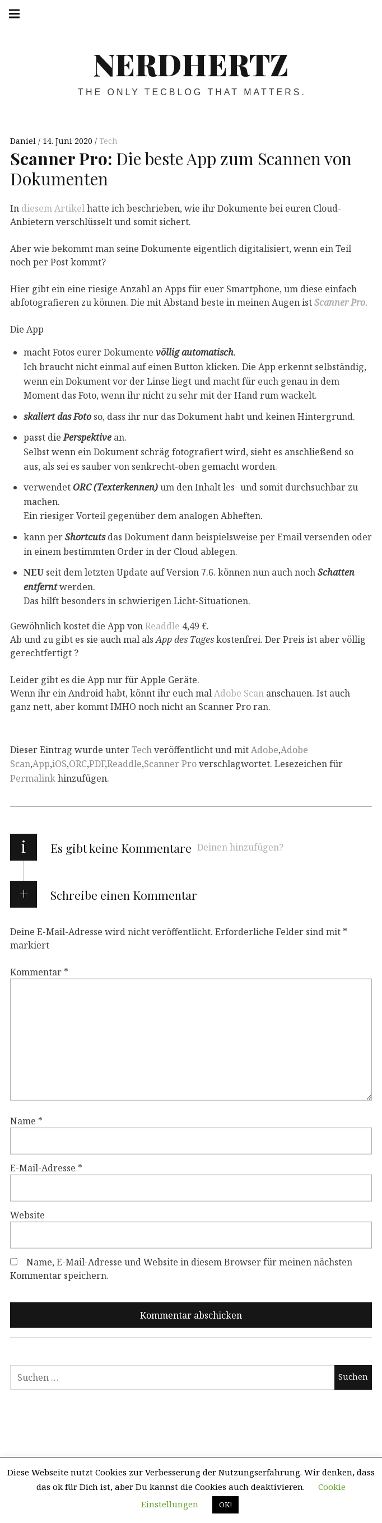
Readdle (162, 626)
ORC (78, 764)
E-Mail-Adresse (46, 1167)
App (41, 764)
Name (26, 1120)
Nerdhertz (190, 64)
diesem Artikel (53, 208)
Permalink (32, 778)
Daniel (24, 141)
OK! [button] (225, 1504)
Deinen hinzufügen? (240, 847)
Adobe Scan (239, 693)
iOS (59, 764)
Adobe (264, 750)
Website (27, 1214)
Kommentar (39, 971)
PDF (97, 764)
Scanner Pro (339, 302)
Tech (108, 141)
